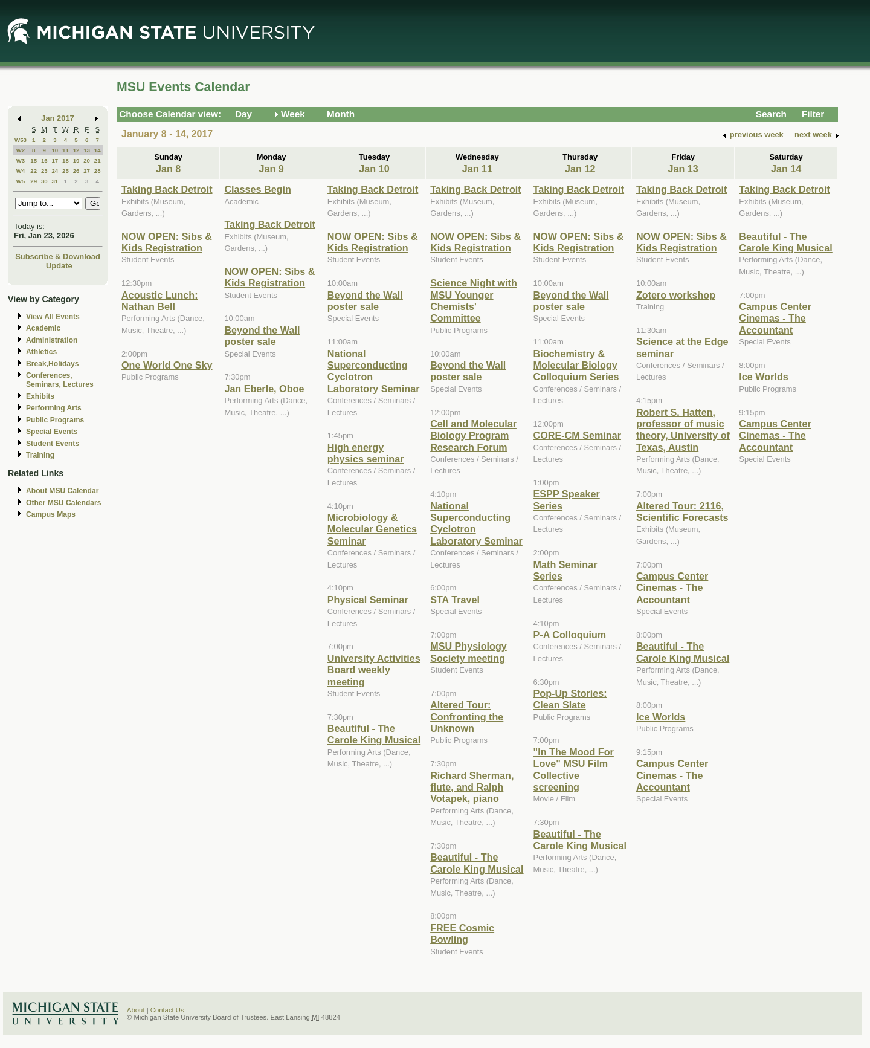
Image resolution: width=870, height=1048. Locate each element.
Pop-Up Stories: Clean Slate (570, 699)
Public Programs (55, 420)
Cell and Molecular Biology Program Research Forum (473, 435)
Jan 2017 (57, 118)
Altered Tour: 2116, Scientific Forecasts (682, 511)
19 (76, 160)
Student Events (52, 443)
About (136, 1010)
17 (54, 160)
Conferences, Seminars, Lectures (60, 380)
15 (33, 160)
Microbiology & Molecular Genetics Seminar (372, 529)
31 (54, 181)
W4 (20, 170)
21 (97, 160)
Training (40, 455)
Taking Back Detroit (167, 189)
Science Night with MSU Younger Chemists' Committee (473, 300)
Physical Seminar (367, 599)
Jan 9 (271, 168)
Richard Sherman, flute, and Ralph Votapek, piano (472, 787)
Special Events (51, 431)
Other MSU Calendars (64, 503)
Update (59, 265)
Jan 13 (683, 168)
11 (65, 150)
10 (54, 150)
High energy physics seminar (365, 453)
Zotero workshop (675, 294)
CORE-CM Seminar (577, 435)
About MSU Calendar (62, 491)
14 (97, 150)
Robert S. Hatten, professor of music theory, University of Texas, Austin (683, 430)
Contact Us (167, 1010)
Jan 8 (168, 168)
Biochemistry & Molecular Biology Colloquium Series (576, 365)
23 (44, 170)
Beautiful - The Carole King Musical (373, 734)
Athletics (41, 352)
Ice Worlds (660, 716)
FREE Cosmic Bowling (462, 933)
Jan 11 (477, 168)
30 (44, 181)
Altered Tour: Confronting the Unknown (466, 716)
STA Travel (455, 599)
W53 (20, 140)
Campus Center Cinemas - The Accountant (672, 588)
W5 (20, 181)
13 (86, 150)
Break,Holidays (52, 364)
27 (86, 170)
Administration (51, 340)
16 (44, 160)
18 (65, 160)
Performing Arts (54, 408)
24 (54, 170)
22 (33, 170)
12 (76, 150)
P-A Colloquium (570, 634)
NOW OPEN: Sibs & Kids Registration (166, 242)
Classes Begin (257, 189)
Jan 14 (786, 168)
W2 (20, 150)
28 (97, 170)
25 (65, 170)
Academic (43, 328)
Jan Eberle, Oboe (264, 388)
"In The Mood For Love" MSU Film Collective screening (573, 769)
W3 (20, 160)
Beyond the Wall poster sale (262, 336)
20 (86, 160)
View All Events (53, 316)
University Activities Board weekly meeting (373, 670)
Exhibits (40, 396)
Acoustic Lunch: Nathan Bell (159, 300)
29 (33, 181)
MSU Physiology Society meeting (468, 652)
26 (76, 170)
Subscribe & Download (57, 256)
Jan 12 (580, 168)
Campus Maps (51, 514)
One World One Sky (167, 365)
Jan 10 (374, 168)
